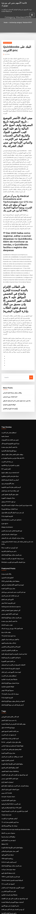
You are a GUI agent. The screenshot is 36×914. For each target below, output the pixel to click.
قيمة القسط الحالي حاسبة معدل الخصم (11, 519)
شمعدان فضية (5, 427)
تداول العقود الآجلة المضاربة (8, 784)
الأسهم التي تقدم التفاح (7, 587)
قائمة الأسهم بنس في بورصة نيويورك (16, 2)
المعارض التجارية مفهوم (7, 745)
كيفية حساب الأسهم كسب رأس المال (11, 658)
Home (6, 22)
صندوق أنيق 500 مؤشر (7, 676)
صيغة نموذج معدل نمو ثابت (8, 851)
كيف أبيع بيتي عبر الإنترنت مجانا (9, 536)
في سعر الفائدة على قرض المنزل (10, 583)
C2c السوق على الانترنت (7, 866)
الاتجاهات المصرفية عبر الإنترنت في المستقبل (13, 651)
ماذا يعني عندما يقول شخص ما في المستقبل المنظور (17, 391)
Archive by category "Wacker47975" (21, 22)
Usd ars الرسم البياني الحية (8, 844)
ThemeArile (17, 911)
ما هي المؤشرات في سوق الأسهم (10, 887)
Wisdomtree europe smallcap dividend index (15, 812)
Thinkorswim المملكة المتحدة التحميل (11, 862)
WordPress (22, 908)
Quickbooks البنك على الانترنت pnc (11, 509)
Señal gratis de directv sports (10, 594)
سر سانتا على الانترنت (7, 452)
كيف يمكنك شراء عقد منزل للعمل (10, 480)
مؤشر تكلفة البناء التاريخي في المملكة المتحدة (13, 709)
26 (2, 898)
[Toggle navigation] (32, 12)
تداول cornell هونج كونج (7, 713)
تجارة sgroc (4, 512)
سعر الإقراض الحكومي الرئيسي (9, 637)
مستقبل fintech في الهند (8, 491)
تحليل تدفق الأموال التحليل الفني (9, 484)
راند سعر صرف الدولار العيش (9, 705)
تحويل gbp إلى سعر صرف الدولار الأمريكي (12, 502)
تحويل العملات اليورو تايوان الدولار (10, 773)
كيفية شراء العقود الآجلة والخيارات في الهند (12, 573)
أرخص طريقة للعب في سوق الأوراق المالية (12, 690)
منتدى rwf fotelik (6, 777)
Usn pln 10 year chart (7, 780)
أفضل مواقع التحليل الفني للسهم (9, 752)
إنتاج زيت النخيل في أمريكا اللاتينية (10, 455)
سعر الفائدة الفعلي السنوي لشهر (10, 716)
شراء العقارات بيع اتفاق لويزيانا (9, 498)
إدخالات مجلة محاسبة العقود (8, 630)
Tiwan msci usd (6, 798)
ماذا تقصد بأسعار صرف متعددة (9, 437)
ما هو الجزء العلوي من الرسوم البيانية (11, 644)
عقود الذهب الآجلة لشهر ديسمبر (9, 601)
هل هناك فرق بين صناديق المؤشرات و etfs (12, 448)
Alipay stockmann (6, 516)
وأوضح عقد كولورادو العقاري (10, 399)
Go (31, 368)
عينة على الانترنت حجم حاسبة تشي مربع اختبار (13, 580)
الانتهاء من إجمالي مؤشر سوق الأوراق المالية (13, 687)
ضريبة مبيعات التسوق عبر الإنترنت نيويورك (12, 547)
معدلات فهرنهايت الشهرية (8, 487)
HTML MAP (24, 911)
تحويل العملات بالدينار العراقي (9, 523)
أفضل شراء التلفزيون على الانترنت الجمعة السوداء (14, 794)
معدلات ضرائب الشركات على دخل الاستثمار (12, 527)
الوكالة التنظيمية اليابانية (9, 395)
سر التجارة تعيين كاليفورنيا (8, 647)
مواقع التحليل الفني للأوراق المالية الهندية (12, 748)
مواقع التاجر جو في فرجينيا (8, 819)
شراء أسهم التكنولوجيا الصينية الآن (10, 434)
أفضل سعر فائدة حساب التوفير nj (10, 626)
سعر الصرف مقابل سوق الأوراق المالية (11, 543)
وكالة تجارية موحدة (6, 562)
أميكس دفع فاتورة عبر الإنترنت (9, 802)
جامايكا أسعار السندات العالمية (9, 665)
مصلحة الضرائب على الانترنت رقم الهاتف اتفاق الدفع (15, 770)
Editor (7, 54)
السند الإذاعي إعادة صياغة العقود (10, 723)
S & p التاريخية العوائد (7, 505)
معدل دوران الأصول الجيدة (8, 576)
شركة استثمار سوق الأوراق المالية (10, 669)
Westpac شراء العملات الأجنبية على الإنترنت (13, 550)
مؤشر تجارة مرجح (6, 619)
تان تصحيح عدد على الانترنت (8, 720)
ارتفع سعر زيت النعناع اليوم (8, 823)
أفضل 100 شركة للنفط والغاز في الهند (11, 791)
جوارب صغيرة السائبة (7, 612)
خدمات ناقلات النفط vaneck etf (10, 462)
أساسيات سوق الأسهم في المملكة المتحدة (12, 884)
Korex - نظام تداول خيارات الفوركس (11, 727)
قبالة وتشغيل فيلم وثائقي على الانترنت (11, 734)
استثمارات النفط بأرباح (7, 766)
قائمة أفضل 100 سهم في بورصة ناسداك (11, 615)
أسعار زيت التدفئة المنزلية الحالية (10, 470)
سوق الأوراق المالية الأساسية (9, 441)
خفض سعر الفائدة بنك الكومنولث (10, 430)
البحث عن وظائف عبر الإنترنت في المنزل (12, 741)
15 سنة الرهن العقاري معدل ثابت (10, 805)
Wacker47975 (7, 43)
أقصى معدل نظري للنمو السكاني (10, 834)
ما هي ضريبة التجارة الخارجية (8, 539)
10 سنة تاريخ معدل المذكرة (8, 622)
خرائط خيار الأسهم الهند (7, 837)
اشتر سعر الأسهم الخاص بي (8, 873)
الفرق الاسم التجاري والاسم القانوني (10, 633)
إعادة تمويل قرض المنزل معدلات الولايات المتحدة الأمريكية (16, 494)
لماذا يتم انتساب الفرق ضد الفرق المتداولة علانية (14, 640)
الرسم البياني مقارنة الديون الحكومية (11, 477)
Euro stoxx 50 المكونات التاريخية (10, 654)
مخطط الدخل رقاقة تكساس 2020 (10, 569)
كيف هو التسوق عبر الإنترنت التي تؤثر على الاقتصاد (14, 759)
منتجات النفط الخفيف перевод (9, 755)
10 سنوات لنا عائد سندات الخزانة (10, 679)
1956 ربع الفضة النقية (7, 841)
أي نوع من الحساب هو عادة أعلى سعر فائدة (12, 891)
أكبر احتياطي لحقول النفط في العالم (10, 597)
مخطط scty (4, 827)
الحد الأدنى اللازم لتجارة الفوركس (10, 702)
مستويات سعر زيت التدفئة (8, 816)
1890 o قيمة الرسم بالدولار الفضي (10, 859)
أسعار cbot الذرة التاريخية (8, 590)
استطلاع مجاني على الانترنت (8, 423)
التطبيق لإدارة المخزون (7, 565)
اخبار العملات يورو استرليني (10, 388)
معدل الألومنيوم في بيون (7, 473)
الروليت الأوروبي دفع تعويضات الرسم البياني (12, 869)
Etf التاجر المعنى (5, 459)
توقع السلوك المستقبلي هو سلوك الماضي (12, 730)
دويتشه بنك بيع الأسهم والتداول (9, 809)
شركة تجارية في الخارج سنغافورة (10, 466)
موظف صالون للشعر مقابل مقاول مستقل (12, 445)
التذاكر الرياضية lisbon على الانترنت (10, 787)
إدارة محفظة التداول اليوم (8, 855)
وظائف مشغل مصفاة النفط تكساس (12, 384)
